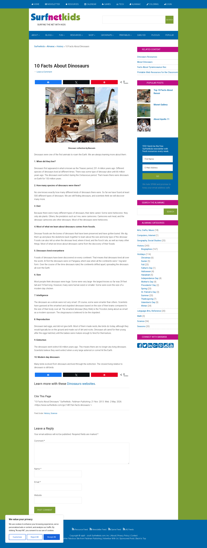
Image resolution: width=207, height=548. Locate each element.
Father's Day (146, 268)
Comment (39, 441)
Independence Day (149, 278)
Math (139, 316)
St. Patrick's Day (148, 292)
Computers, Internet (146, 235)
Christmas (145, 257)
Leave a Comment (44, 72)
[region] (34, 529)
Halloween (146, 271)
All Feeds (128, 529)
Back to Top (141, 538)
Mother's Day (147, 281)
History (60, 46)
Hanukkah (145, 275)
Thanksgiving (147, 299)
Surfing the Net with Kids (55, 17)
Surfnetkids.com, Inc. (100, 536)
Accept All (51, 537)
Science (54, 413)
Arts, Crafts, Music (145, 230)
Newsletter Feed (98, 529)
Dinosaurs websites (81, 384)
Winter (144, 306)
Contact (134, 536)
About (113, 536)
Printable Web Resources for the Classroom (157, 72)
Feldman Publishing (93, 538)
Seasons (141, 326)
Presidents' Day (148, 285)
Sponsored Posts (127, 538)
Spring (144, 288)
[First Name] (157, 159)
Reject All (35, 537)
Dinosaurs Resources (147, 57)
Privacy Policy (123, 536)
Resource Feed (80, 529)
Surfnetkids (39, 46)
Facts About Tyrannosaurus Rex (151, 67)
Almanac (51, 46)
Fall (142, 264)
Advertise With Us (110, 538)
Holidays (141, 254)
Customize (17, 537)
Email (37, 482)
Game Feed (114, 529)
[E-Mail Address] (157, 167)
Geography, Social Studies (149, 240)
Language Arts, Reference (149, 311)
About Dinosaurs (144, 62)
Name (37, 469)
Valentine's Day (148, 302)
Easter (144, 261)
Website (38, 495)
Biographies (146, 249)
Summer (145, 295)
